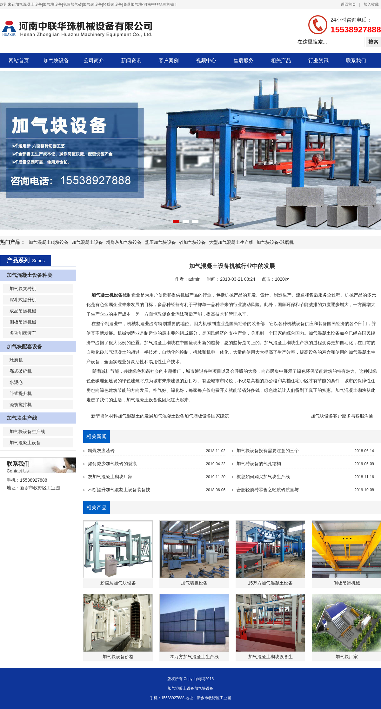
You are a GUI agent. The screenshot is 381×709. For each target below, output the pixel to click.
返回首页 (348, 4)
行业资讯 (318, 60)
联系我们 (356, 60)
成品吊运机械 (23, 310)
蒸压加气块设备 (160, 242)
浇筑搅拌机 (21, 404)
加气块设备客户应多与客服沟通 (342, 415)
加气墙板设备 (194, 582)
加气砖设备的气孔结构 (259, 463)
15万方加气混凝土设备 (270, 582)
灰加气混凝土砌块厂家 (110, 476)
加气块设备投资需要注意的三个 (268, 450)
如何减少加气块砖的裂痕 (112, 463)
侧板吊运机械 (23, 321)
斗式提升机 (21, 393)
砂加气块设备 (192, 242)
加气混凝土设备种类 (29, 275)
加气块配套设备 (24, 346)
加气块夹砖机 (23, 288)
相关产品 (281, 60)
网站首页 (19, 60)
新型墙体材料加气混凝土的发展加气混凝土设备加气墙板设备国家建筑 (160, 415)
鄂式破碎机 (21, 371)
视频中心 (206, 60)
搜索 (373, 41)
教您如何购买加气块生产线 (263, 476)
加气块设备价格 (118, 656)
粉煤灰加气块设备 (124, 242)
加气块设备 (56, 60)
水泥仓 (16, 382)
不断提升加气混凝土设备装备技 (119, 489)
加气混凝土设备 (87, 242)
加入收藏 (371, 4)
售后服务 (243, 60)
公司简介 (94, 60)
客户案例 (168, 60)
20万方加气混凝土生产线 (194, 656)
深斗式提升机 (23, 299)
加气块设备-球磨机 (275, 242)
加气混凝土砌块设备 (49, 242)
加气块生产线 (22, 418)
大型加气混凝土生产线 (231, 242)
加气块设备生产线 (27, 431)
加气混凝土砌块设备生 (270, 656)
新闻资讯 (131, 60)
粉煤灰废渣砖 (101, 450)
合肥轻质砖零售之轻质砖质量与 (268, 489)
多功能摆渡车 (23, 333)
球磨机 (16, 360)
